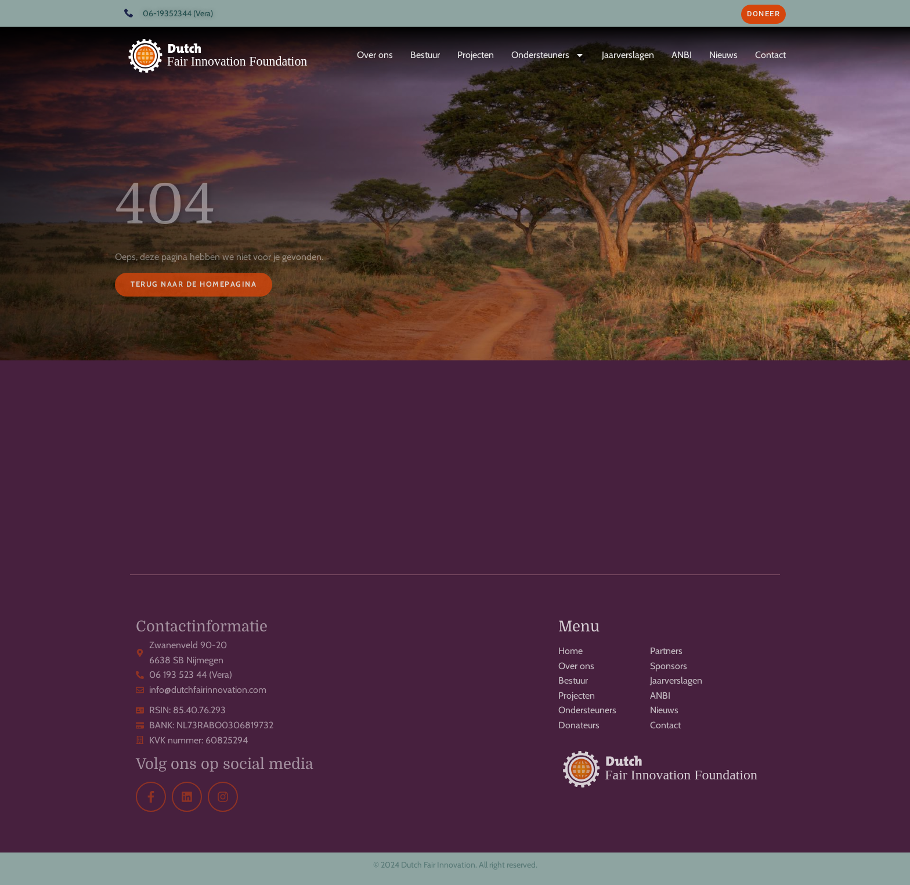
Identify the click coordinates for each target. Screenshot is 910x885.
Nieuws (723, 54)
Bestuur (425, 54)
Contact (770, 54)
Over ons (375, 54)
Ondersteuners (547, 55)
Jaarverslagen (628, 54)
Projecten (475, 54)
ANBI (681, 54)
